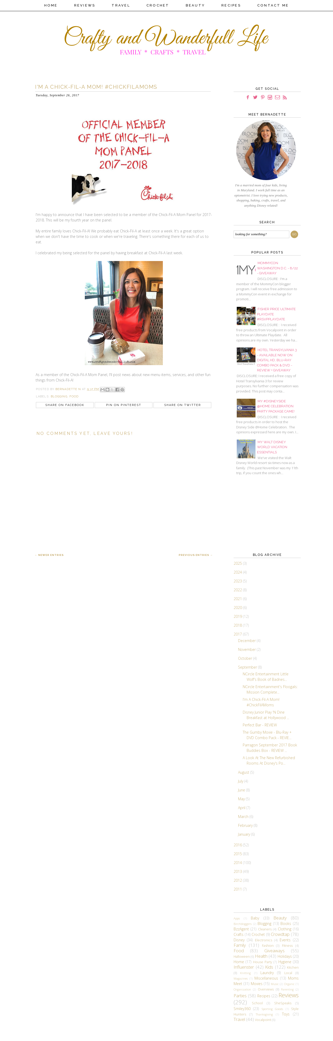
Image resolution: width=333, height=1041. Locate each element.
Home (51, 5)
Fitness (287, 945)
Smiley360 (242, 1008)
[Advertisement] (260, 513)
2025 (238, 563)
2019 (238, 616)
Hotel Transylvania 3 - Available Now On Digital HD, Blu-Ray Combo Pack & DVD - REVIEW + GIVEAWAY (277, 360)
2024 (238, 572)
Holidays (285, 956)
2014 (238, 862)
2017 (238, 634)
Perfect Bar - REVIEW (260, 724)
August (244, 772)
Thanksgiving (264, 1014)
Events (285, 939)
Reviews (84, 5)
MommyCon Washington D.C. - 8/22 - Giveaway (277, 268)
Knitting (245, 973)
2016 (238, 844)
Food (74, 396)
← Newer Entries (49, 555)
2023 (238, 581)
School (257, 1003)
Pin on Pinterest (123, 405)
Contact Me (273, 5)
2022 (238, 589)
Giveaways (274, 951)
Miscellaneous (266, 978)
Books (285, 923)
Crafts (239, 934)
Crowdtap (280, 934)
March (243, 816)
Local (288, 973)
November (247, 649)
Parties (240, 996)
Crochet (157, 5)
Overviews (266, 989)
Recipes (231, 5)
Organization (242, 989)
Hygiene (284, 961)
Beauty (195, 5)
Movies (256, 983)
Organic (289, 984)
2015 (238, 853)
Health (261, 956)
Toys (286, 1014)
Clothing (284, 928)
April (242, 807)
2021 (238, 598)
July (241, 781)
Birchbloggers (243, 924)
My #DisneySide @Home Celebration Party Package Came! (275, 406)
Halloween (242, 956)
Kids (269, 967)
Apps (237, 918)
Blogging (59, 396)
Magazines (241, 978)
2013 (238, 871)
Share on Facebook (64, 405)
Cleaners (265, 929)
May (242, 798)
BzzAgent (241, 928)
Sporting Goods (272, 1009)
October (245, 658)
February (246, 825)
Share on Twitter (182, 405)
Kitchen (293, 967)
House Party (262, 962)
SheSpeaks (282, 1003)
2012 (238, 880)
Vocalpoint (263, 1020)
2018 (238, 625)
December (247, 640)
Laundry (267, 972)
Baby (255, 918)
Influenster (244, 967)
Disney (239, 939)
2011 (238, 889)
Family (240, 945)
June (242, 790)
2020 (238, 607)
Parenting (287, 989)
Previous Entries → (196, 555)
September (248, 667)
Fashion (268, 945)
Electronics (263, 940)
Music (275, 984)
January (244, 834)
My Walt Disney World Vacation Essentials (272, 447)
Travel (121, 5)
